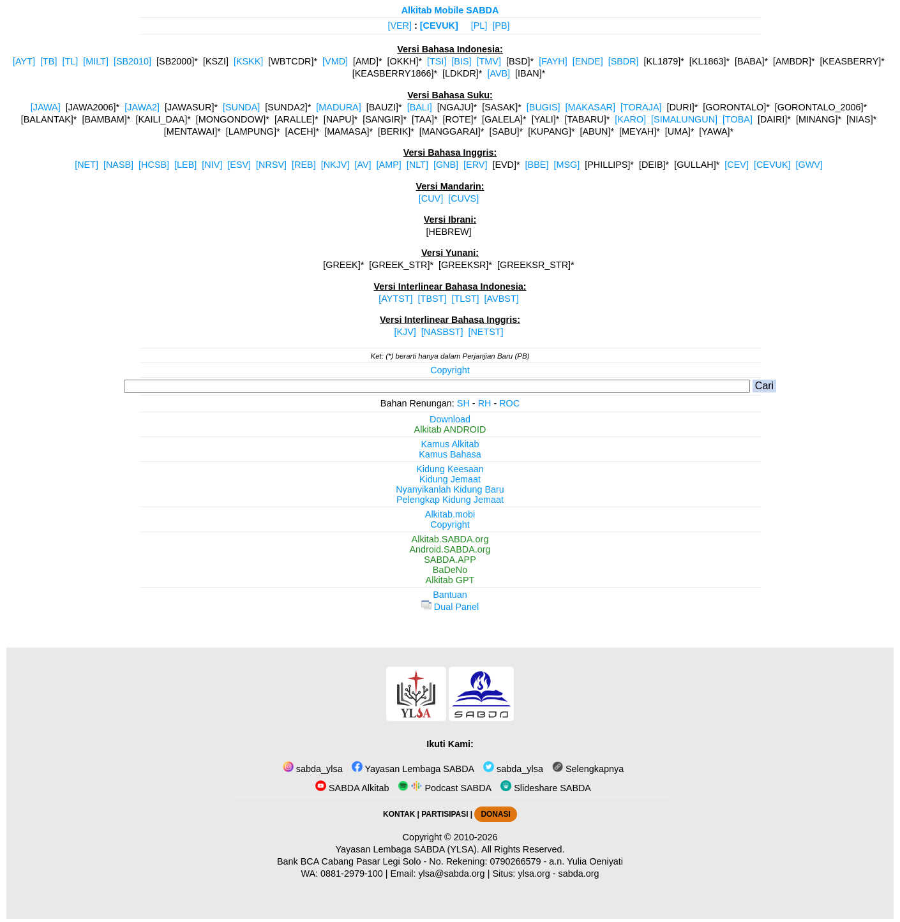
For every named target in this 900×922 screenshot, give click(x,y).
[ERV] (475, 165)
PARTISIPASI (444, 814)
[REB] (304, 165)
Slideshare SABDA (545, 788)
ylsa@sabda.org (451, 873)
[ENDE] (588, 61)
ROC (509, 403)
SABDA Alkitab (352, 788)
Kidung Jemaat (450, 479)
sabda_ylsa (313, 769)
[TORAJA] (641, 107)
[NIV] (212, 165)
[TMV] (489, 61)
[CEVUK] (439, 25)
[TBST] (432, 299)
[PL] (479, 25)
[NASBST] (442, 332)
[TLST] (465, 299)
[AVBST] (501, 299)
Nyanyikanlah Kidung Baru (450, 489)
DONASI (495, 814)
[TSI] (436, 61)
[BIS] (461, 61)
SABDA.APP (450, 559)
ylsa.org (534, 873)
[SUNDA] (241, 107)
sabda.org (579, 873)
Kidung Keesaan (450, 469)
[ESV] (239, 165)
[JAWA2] (142, 107)
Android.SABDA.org (449, 549)
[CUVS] (463, 198)
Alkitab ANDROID (450, 429)
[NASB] (118, 165)
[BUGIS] (543, 107)
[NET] (86, 165)
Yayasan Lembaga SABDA (413, 769)
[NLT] (417, 165)
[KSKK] (248, 61)
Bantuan (450, 595)
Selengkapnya (588, 769)
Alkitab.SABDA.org (450, 539)
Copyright (450, 370)
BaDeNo (450, 570)
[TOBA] (738, 119)
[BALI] (419, 107)
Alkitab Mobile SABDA (450, 10)
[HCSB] (154, 165)
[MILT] (96, 61)
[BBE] (537, 165)
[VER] (399, 25)
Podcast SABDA (444, 788)
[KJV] (405, 332)
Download (450, 419)
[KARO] (630, 119)
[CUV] (431, 198)
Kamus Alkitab (450, 444)
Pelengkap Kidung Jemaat (450, 499)
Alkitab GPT (450, 580)
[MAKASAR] (590, 107)
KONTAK (399, 814)
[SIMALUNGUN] (684, 119)
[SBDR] (623, 61)
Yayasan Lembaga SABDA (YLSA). (407, 849)
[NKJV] (335, 165)
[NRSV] (271, 165)
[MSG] (566, 165)
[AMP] (389, 165)
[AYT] (24, 61)
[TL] (70, 61)
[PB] (500, 25)
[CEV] (736, 165)
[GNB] (445, 165)
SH (463, 403)
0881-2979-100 (351, 873)
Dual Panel (450, 607)
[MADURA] (338, 107)
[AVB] (498, 73)
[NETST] (485, 332)
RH (484, 403)
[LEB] (185, 165)
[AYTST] (395, 299)
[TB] (48, 61)
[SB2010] (132, 61)
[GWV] (808, 165)
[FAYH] (553, 61)
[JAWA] (46, 107)
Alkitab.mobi (450, 514)
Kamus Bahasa (450, 454)
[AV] (362, 165)
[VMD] (335, 61)
